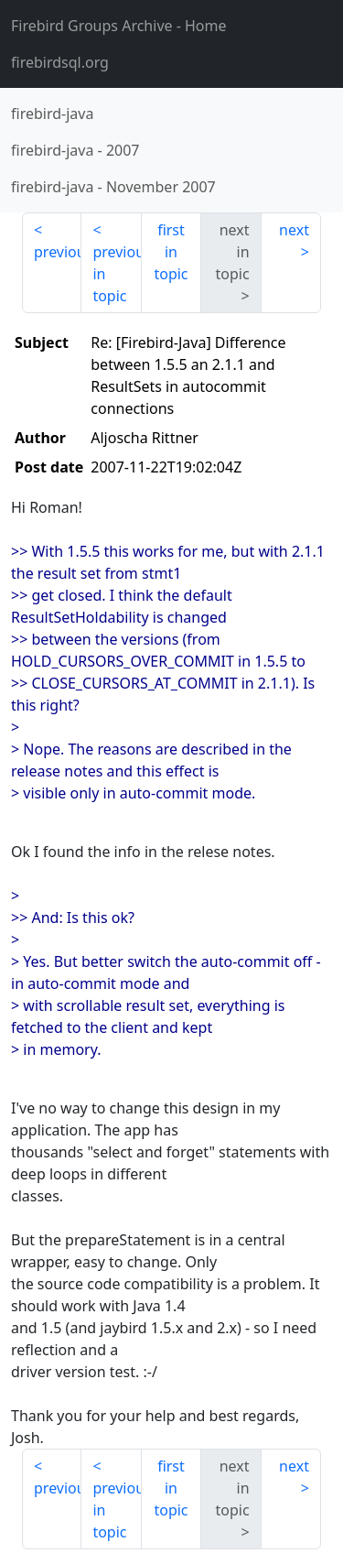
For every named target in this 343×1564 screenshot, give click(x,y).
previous (57, 252)
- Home (119, 26)
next (294, 230)
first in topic (171, 252)
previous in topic (116, 274)
